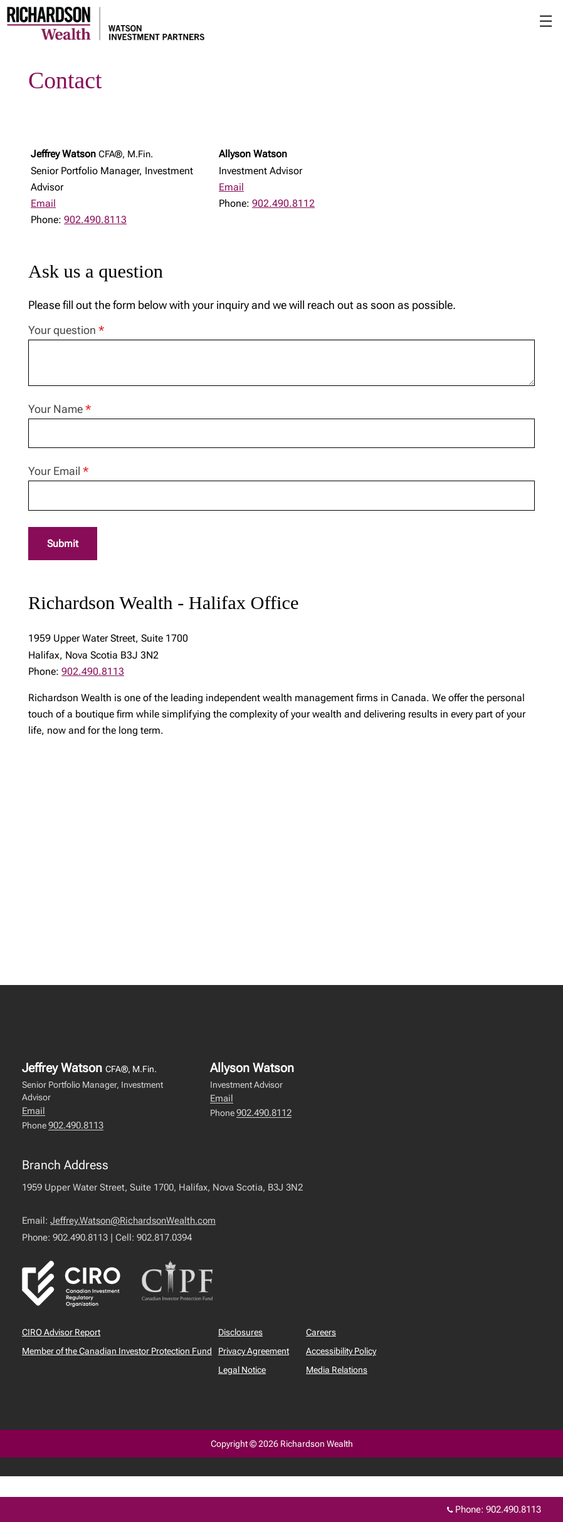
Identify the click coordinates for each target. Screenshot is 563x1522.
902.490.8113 (95, 220)
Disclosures (240, 1332)
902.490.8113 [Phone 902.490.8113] (513, 1509)
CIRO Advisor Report (61, 1332)
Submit (62, 544)
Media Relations (336, 1370)
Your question (66, 329)
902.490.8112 (283, 203)
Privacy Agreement (253, 1351)
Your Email (58, 470)
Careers (321, 1332)
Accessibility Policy (341, 1351)
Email (43, 203)
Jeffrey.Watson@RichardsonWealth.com (133, 1220)
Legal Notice (242, 1370)
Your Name (59, 408)
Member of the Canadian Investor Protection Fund (117, 1351)
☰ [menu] (546, 21)
